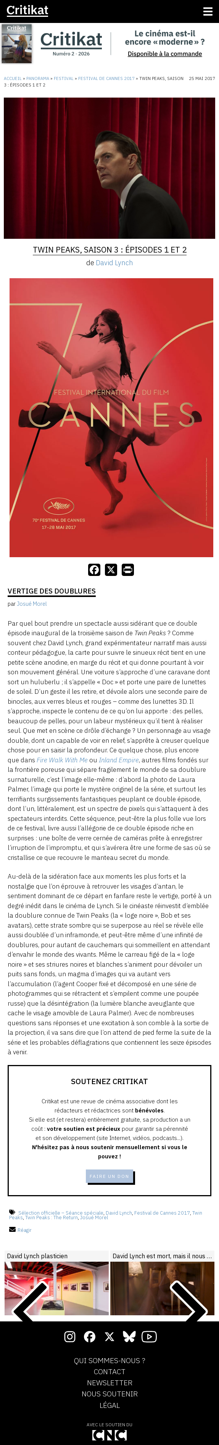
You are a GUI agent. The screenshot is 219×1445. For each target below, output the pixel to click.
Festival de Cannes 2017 (106, 78)
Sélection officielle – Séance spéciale (60, 1213)
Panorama (37, 78)
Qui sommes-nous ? (109, 1361)
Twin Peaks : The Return (51, 1217)
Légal (110, 1405)
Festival (64, 78)
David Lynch (114, 262)
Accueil (13, 78)
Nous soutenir (110, 1394)
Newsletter (109, 1383)
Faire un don (109, 1176)
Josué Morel (94, 1217)
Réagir (20, 1230)
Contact (110, 1372)
